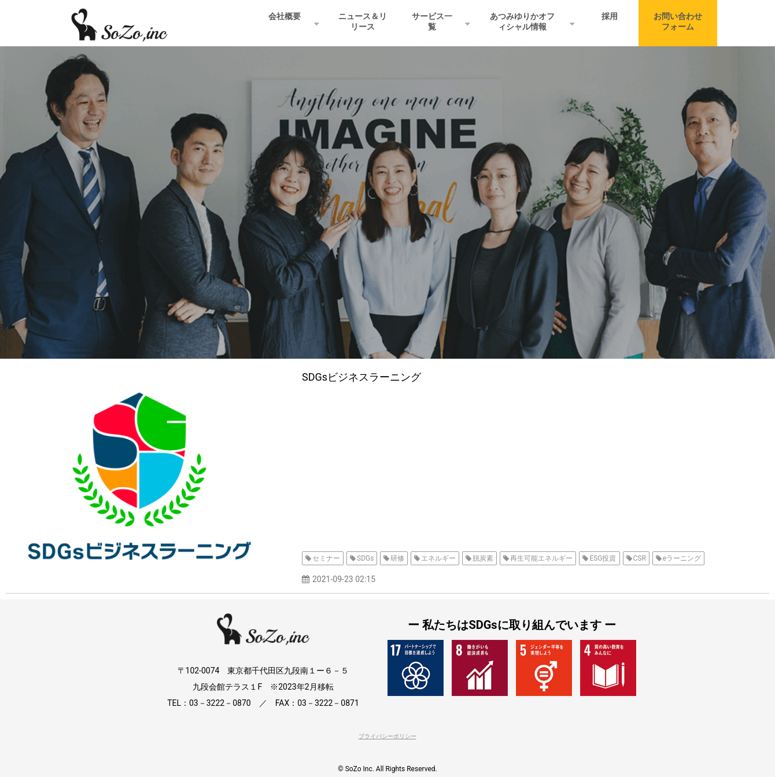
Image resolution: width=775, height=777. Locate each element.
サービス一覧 (432, 21)
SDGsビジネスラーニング (361, 377)
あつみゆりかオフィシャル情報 (522, 21)
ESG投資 (602, 558)
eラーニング (682, 558)
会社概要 (284, 16)
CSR (639, 558)
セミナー (326, 558)
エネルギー (438, 558)
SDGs (365, 558)
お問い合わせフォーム (678, 21)
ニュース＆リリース (362, 21)
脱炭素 (483, 558)
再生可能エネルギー (541, 558)
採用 (609, 16)
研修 (397, 558)
